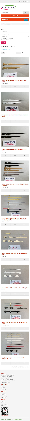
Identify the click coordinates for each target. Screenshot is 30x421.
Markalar (3, 393)
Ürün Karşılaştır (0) (6, 49)
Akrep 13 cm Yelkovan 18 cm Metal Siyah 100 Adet (14, 150)
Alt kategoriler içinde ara (7, 38)
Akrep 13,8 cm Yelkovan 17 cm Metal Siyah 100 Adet (14, 323)
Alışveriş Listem (4, 404)
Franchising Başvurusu (5, 382)
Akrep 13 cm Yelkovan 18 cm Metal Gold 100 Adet (14, 81)
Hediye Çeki (3, 394)
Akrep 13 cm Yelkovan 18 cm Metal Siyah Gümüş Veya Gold (15, 184)
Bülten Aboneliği (4, 405)
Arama (8, 24)
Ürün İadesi (3, 387)
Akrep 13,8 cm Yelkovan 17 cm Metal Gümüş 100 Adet (15, 288)
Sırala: (3, 52)
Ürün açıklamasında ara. (7, 40)
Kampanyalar (4, 397)
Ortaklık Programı (4, 396)
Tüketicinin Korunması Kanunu (7, 379)
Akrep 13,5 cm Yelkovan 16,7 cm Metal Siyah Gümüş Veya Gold (14, 219)
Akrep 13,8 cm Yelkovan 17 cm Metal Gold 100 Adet (14, 253)
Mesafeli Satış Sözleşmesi (6, 378)
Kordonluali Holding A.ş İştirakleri (8, 375)
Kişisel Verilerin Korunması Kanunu (8, 381)
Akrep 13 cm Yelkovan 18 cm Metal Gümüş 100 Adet (14, 115)
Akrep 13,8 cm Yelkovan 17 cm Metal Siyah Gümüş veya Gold (13, 357)
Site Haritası (3, 389)
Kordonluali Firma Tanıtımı (6, 376)
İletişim (2, 386)
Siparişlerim (3, 402)
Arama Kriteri (4, 31)
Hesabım (3, 401)
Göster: (18, 52)
